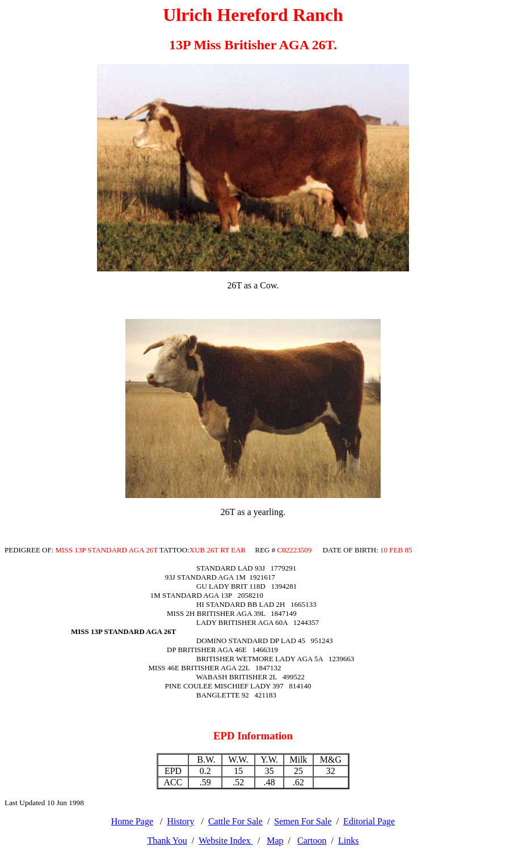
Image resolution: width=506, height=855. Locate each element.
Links (348, 840)
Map (275, 840)
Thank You (167, 840)
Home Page (132, 821)
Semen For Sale (302, 821)
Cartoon (312, 840)
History (180, 821)
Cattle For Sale (235, 821)
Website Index (226, 840)
